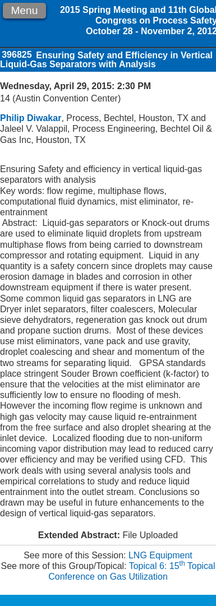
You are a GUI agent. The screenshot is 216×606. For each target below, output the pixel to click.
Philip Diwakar (30, 118)
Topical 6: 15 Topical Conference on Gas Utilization (131, 571)
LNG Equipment (160, 555)
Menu (24, 10)
